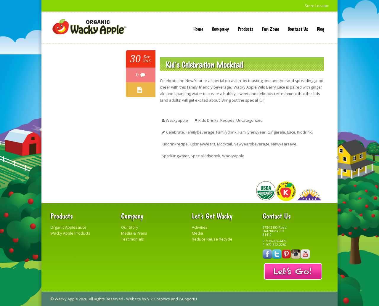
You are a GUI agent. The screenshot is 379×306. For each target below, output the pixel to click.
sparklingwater (175, 155)
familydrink (226, 132)
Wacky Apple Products (70, 233)
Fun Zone (270, 28)
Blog (320, 28)
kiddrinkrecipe (175, 144)
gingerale (276, 132)
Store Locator (317, 5)
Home (198, 28)
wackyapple (177, 120)
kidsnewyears (202, 144)
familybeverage (200, 132)
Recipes (227, 120)
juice (291, 132)
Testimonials (132, 239)
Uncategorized (249, 120)
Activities (200, 227)
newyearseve (283, 144)
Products (245, 28)
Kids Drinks (208, 120)
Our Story (129, 227)
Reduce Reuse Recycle (212, 239)
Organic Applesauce (68, 227)
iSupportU (188, 299)
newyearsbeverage (251, 144)
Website (133, 299)
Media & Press (134, 233)
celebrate (175, 132)
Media (197, 233)
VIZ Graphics (158, 299)
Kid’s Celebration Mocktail (204, 64)
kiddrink (304, 132)
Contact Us (298, 28)
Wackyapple (233, 155)
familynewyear (252, 132)
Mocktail (224, 144)
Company (220, 28)
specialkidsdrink (205, 155)
